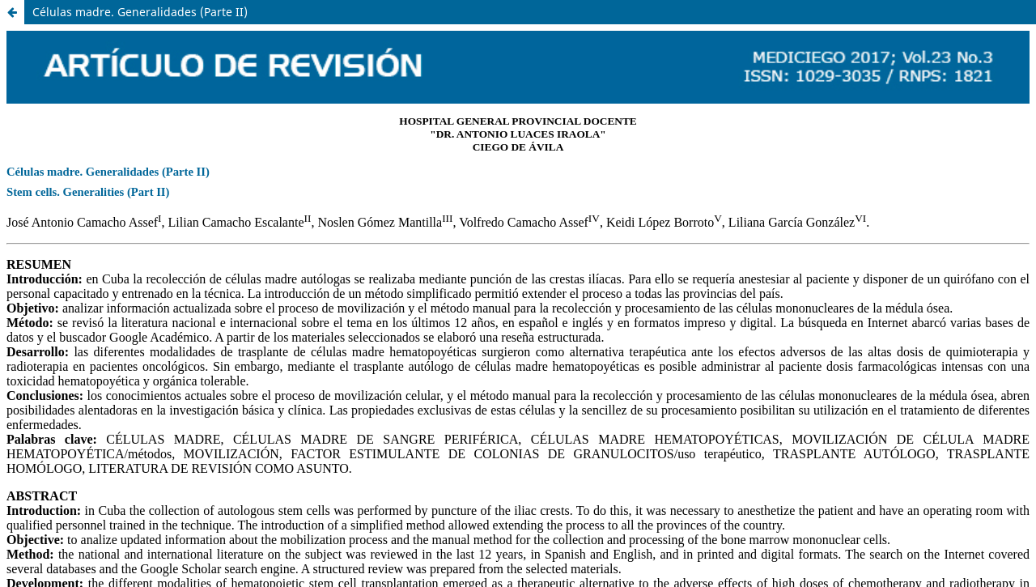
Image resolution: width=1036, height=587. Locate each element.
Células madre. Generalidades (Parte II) (140, 11)
